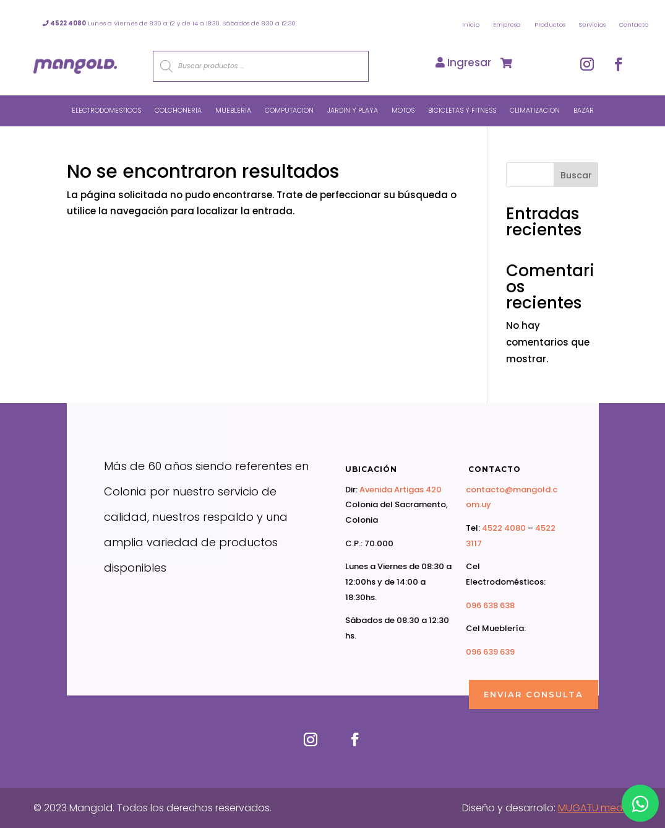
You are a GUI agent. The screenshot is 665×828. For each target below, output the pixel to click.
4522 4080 (504, 528)
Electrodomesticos (106, 111)
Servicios (592, 24)
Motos (403, 111)
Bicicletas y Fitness (462, 111)
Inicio (470, 24)
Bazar (583, 111)
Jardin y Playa (352, 111)
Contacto (633, 24)
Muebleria (233, 111)
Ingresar (463, 62)
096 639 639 (490, 652)
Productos (549, 24)
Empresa (507, 24)
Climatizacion (535, 111)
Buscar (576, 175)
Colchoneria (178, 111)
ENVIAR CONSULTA (533, 694)
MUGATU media (595, 808)
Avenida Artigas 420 (400, 489)
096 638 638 (490, 605)
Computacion (289, 111)
